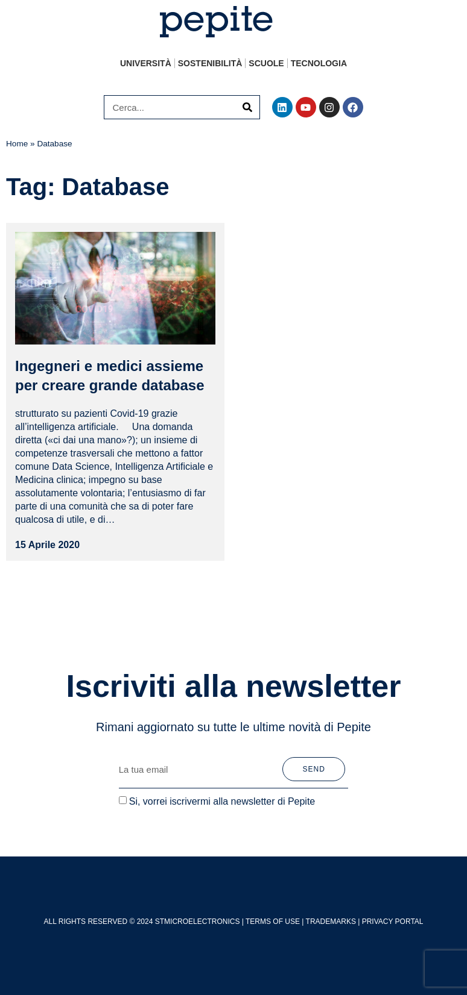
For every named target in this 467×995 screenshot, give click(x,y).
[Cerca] (247, 107)
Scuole (266, 63)
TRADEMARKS (331, 921)
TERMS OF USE (273, 921)
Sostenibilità (210, 63)
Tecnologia (319, 63)
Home (17, 143)
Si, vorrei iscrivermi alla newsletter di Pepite (222, 801)
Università (145, 63)
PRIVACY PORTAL (393, 921)
